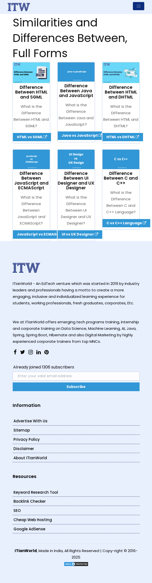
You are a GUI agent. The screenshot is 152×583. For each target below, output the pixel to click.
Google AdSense (29, 529)
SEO (17, 510)
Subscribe (76, 386)
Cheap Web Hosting (32, 519)
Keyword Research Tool (35, 492)
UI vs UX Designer (80, 234)
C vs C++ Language (126, 223)
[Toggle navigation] (138, 6)
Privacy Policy (26, 439)
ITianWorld (26, 550)
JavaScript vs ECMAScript (43, 234)
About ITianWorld (30, 458)
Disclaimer (23, 448)
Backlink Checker (29, 501)
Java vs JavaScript (82, 135)
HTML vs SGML (32, 136)
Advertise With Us (30, 421)
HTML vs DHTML (122, 136)
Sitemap (21, 430)
